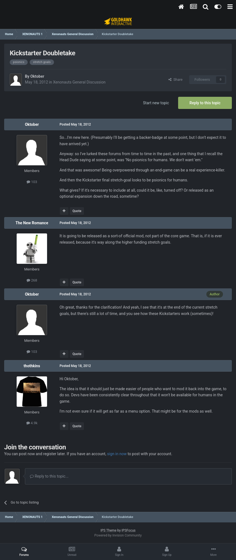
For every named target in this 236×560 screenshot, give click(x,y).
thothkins (32, 366)
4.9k (32, 423)
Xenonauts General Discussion (79, 82)
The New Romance (32, 223)
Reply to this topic (204, 103)
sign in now (117, 454)
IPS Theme (109, 530)
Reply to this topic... (49, 476)
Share (175, 79)
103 (32, 182)
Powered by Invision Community (118, 535)
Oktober (37, 76)
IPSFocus (128, 530)
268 (32, 280)
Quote (76, 211)
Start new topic (156, 103)
